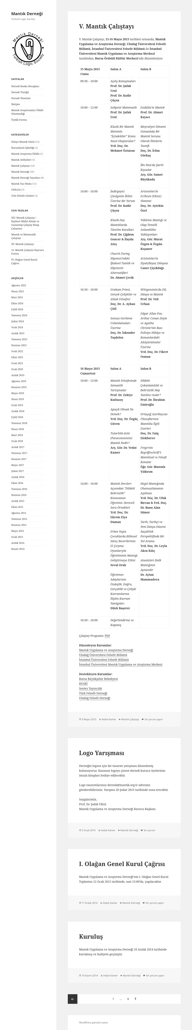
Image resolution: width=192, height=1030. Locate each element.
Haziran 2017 (18, 459)
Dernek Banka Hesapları (25, 86)
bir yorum (149, 830)
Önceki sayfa (72, 999)
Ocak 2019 (17, 405)
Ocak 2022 (17, 351)
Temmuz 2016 (19, 489)
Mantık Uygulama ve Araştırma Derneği (106, 650)
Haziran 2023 (18, 345)
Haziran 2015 (18, 525)
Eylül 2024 (17, 309)
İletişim (15, 104)
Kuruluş (91, 936)
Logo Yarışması (101, 753)
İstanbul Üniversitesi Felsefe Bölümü (104, 660)
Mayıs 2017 (17, 465)
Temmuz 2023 (19, 339)
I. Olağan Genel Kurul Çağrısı (122, 864)
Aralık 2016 (17, 477)
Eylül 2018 (17, 417)
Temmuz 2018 (19, 423)
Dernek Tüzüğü (20, 92)
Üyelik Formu (19, 119)
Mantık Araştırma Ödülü (25, 153)
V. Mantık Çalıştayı (106, 26)
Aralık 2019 (17, 375)
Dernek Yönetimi (20, 98)
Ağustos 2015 (18, 513)
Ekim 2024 (17, 303)
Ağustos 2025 (18, 285)
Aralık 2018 (17, 411)
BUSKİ (83, 684)
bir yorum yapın (153, 719)
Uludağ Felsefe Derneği (94, 698)
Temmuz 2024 (19, 315)
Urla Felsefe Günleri (22, 195)
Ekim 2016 (17, 483)
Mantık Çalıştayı (20, 165)
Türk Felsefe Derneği (93, 693)
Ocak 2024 (17, 327)
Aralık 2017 (17, 447)
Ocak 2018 (17, 441)
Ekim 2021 (17, 357)
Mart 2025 (17, 297)
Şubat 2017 (17, 471)
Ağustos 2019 (18, 381)
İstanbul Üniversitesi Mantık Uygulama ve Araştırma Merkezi (120, 664)
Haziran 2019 (18, 387)
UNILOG (16, 189)
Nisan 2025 (17, 291)
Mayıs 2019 (17, 393)
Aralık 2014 (17, 543)
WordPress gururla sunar (93, 1022)
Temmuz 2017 (19, 453)
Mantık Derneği (27, 13)
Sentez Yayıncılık (90, 688)
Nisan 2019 (17, 399)
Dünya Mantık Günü (22, 141)
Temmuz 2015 (19, 519)
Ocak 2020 (17, 369)
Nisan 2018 (17, 429)
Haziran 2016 (18, 495)
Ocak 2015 (17, 537)
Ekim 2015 (17, 507)
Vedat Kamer (108, 719)
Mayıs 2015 (17, 531)
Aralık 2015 (17, 501)
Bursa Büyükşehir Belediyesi (98, 679)
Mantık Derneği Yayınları (25, 177)
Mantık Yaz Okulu (21, 183)
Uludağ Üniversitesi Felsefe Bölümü (103, 655)
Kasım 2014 (17, 549)
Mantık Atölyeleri (21, 159)
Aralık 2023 (17, 333)
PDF (107, 636)
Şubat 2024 (17, 321)
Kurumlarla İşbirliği (22, 147)
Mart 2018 (17, 435)
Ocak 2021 (17, 363)
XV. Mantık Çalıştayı (22, 244)
